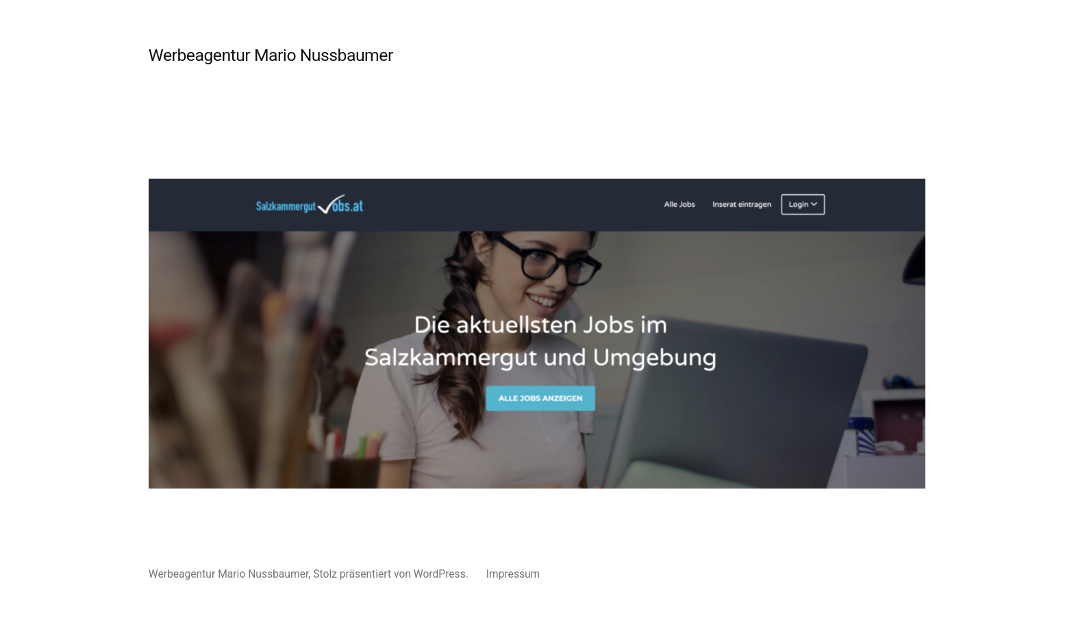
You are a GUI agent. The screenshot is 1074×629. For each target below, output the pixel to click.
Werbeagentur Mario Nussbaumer (271, 55)
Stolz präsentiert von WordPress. (392, 573)
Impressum (513, 573)
